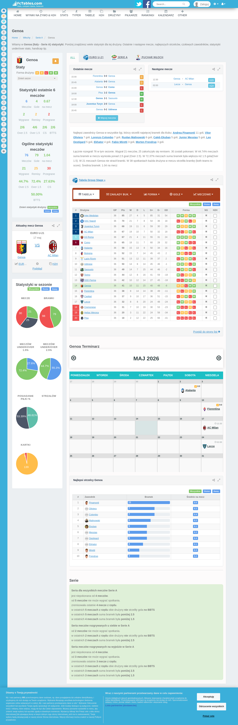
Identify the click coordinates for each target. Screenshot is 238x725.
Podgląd (37, 268)
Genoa (21, 257)
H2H (101, 13)
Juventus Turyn (91, 226)
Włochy (26, 37)
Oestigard (94, 538)
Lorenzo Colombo (102, 137)
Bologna (88, 253)
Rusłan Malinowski (133, 137)
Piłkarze (131, 13)
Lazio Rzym (90, 258)
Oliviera (93, 508)
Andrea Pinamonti (184, 132)
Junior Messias (188, 137)
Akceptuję (208, 696)
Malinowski (94, 520)
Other (182, 13)
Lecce (87, 302)
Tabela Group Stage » (92, 180)
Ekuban (93, 526)
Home (18, 13)
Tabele (90, 13)
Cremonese (90, 307)
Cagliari (88, 296)
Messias (93, 532)
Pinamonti (94, 502)
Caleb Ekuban (162, 137)
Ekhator (99, 142)
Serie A (39, 37)
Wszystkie (52, 207)
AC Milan (53, 255)
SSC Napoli (90, 221)
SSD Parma (90, 280)
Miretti (92, 550)
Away (55, 211)
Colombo (93, 514)
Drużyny (114, 13)
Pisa (86, 318)
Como (87, 242)
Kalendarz (166, 13)
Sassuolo (88, 269)
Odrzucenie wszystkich (211, 706)
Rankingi (147, 13)
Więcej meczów (107, 118)
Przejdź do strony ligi (206, 331)
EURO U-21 (26, 263)
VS (37, 245)
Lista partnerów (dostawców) (121, 705)
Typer (76, 13)
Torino (87, 275)
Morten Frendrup (146, 142)
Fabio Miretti (119, 142)
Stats (64, 13)
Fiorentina (89, 291)
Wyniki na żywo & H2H (41, 13)
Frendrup (93, 556)
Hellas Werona (91, 312)
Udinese (88, 264)
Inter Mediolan (91, 215)
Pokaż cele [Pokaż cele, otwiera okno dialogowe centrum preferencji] (208, 716)
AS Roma (89, 237)
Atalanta (88, 248)
